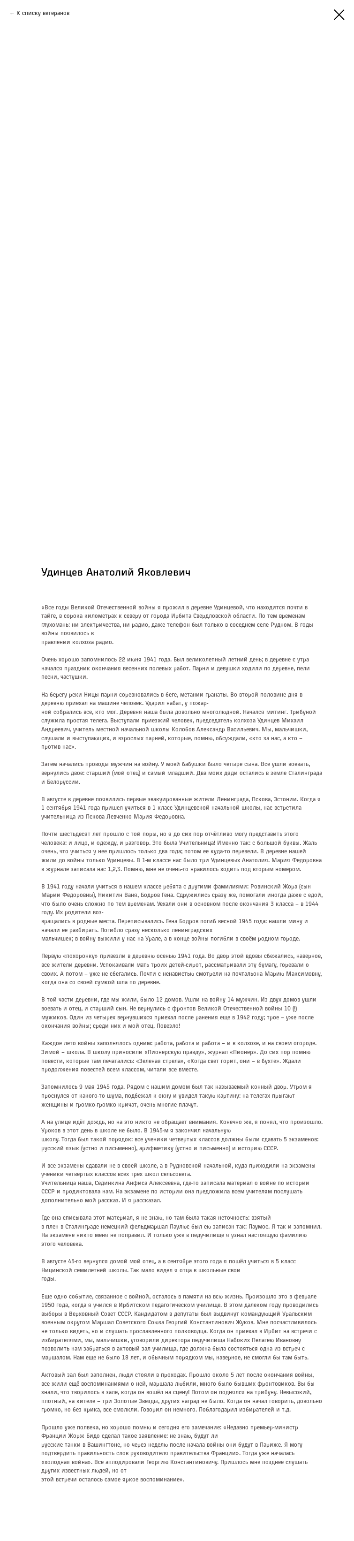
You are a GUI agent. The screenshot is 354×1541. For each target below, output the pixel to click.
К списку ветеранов (42, 13)
